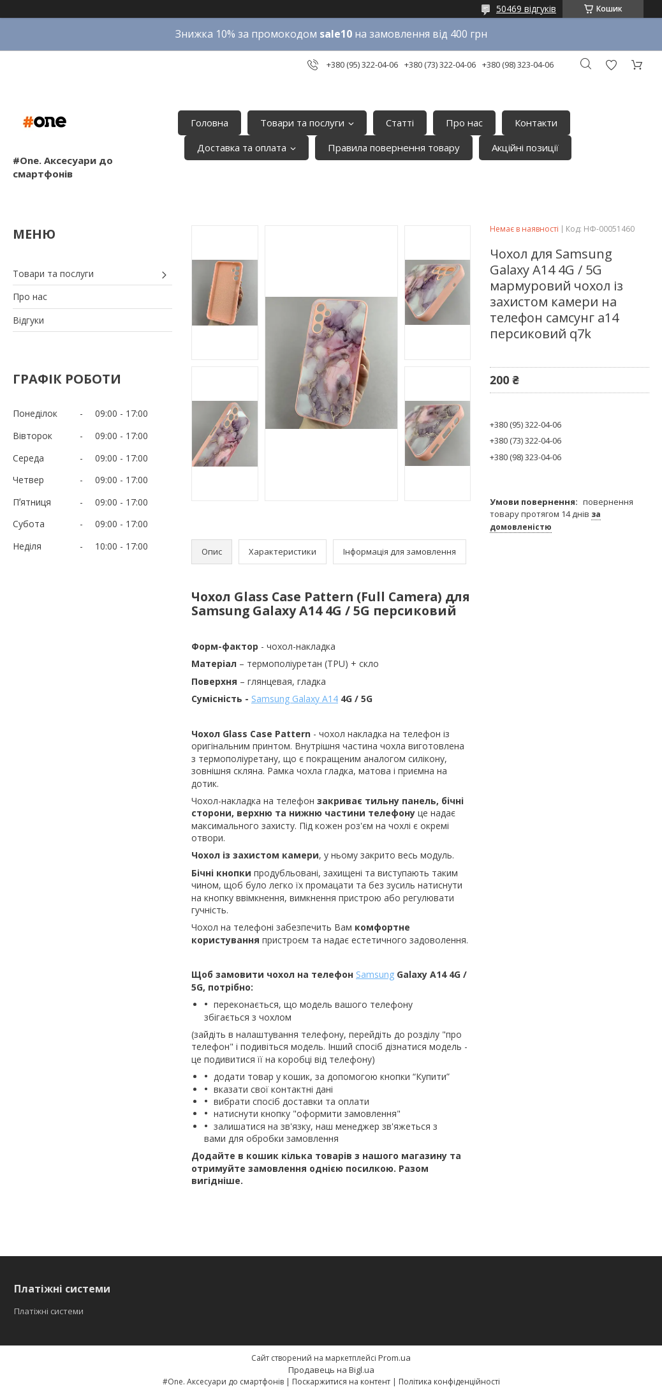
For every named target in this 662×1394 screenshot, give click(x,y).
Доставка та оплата (241, 147)
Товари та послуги (302, 122)
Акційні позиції (525, 147)
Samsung (375, 974)
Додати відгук (611, 64)
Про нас (464, 122)
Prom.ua (394, 1357)
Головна (209, 122)
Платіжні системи (49, 1311)
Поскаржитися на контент (341, 1381)
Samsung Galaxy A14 (294, 699)
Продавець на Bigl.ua (331, 1369)
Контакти (536, 122)
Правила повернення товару (394, 147)
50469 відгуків (526, 9)
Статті (400, 122)
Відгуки (28, 320)
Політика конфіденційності (449, 1381)
